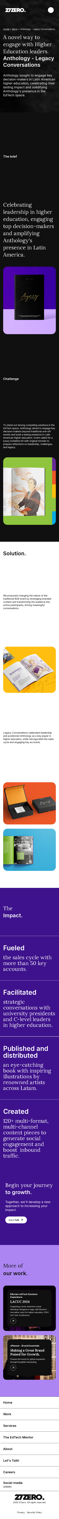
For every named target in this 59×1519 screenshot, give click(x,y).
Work (14, 29)
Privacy (21, 1512)
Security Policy (34, 1512)
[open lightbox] (29, 491)
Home (6, 29)
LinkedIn (7, 1486)
